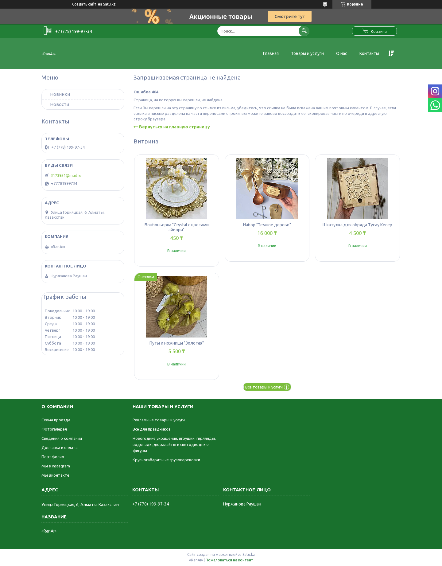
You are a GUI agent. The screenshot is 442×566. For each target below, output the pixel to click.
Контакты (369, 53)
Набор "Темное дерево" (267, 224)
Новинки (60, 94)
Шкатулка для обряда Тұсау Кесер (357, 224)
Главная (271, 53)
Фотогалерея (54, 429)
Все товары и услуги (264, 387)
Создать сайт (84, 4)
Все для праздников (152, 429)
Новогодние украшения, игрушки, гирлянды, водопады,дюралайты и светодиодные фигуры (174, 444)
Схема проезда (55, 420)
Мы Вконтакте (55, 475)
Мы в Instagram (55, 466)
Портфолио (52, 457)
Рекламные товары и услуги (159, 420)
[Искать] (304, 30)
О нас (341, 53)
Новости (59, 104)
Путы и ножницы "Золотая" (176, 343)
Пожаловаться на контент (229, 560)
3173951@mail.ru (66, 175)
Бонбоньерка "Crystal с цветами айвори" (177, 227)
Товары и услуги (307, 53)
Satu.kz (248, 554)
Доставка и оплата (59, 447)
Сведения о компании (61, 438)
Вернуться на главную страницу (174, 126)
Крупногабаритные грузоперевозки (166, 460)
